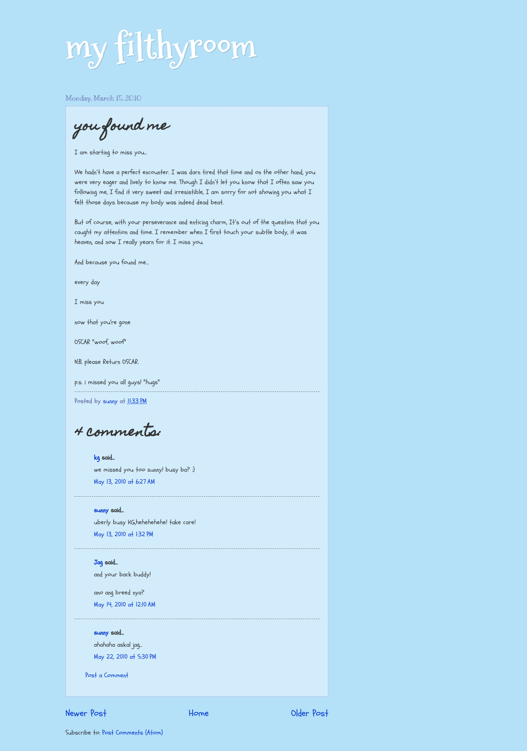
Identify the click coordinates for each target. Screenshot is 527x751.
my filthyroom (160, 46)
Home (199, 713)
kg (97, 457)
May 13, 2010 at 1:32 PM (123, 534)
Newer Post (85, 713)
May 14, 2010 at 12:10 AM (125, 604)
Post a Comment (106, 675)
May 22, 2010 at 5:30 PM (125, 656)
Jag (98, 562)
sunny (101, 510)
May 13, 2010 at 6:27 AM (124, 481)
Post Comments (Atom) (132, 732)
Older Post (309, 713)
